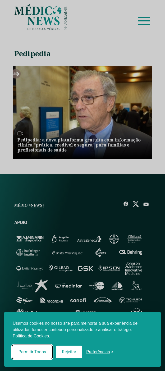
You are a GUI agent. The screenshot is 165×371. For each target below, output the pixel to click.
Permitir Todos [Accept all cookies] (32, 351)
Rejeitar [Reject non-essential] (69, 351)
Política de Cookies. (31, 336)
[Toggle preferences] (99, 352)
